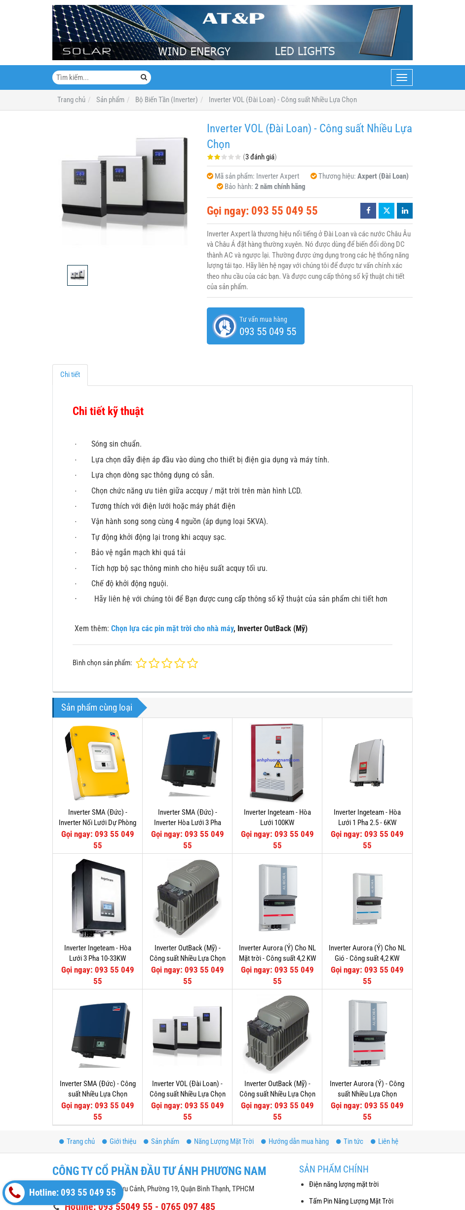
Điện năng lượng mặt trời (344, 1184)
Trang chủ (77, 1141)
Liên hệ (384, 1141)
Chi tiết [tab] (70, 374)
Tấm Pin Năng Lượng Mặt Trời (351, 1201)
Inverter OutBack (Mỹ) (272, 628)
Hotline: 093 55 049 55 (60, 1193)
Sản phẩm (161, 1141)
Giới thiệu (119, 1141)
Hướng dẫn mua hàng (295, 1141)
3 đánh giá (259, 156)
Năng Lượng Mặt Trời (220, 1141)
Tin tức (349, 1141)
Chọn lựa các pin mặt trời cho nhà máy (172, 628)
